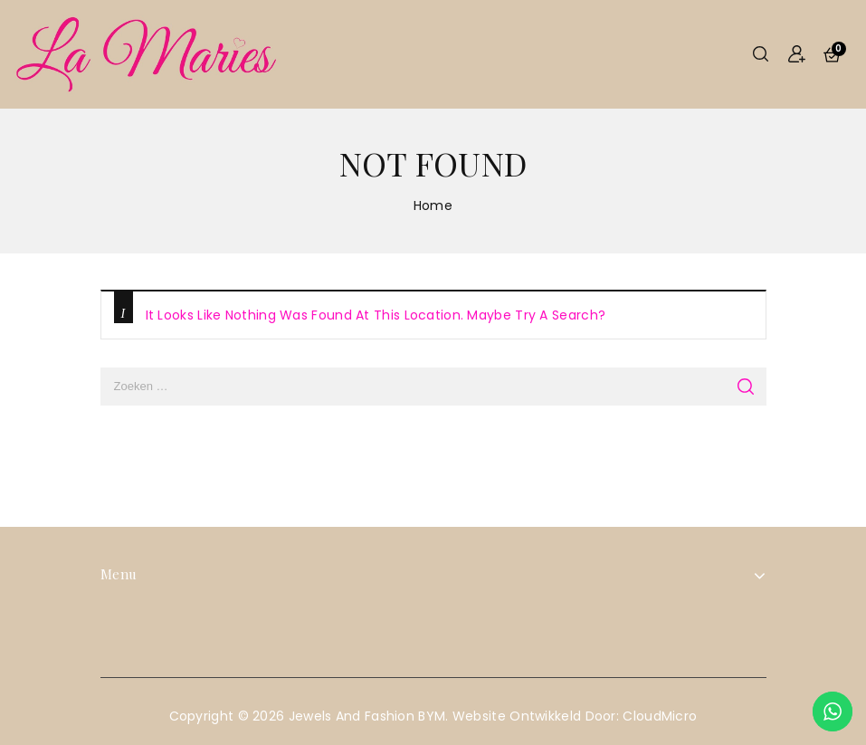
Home (433, 205)
